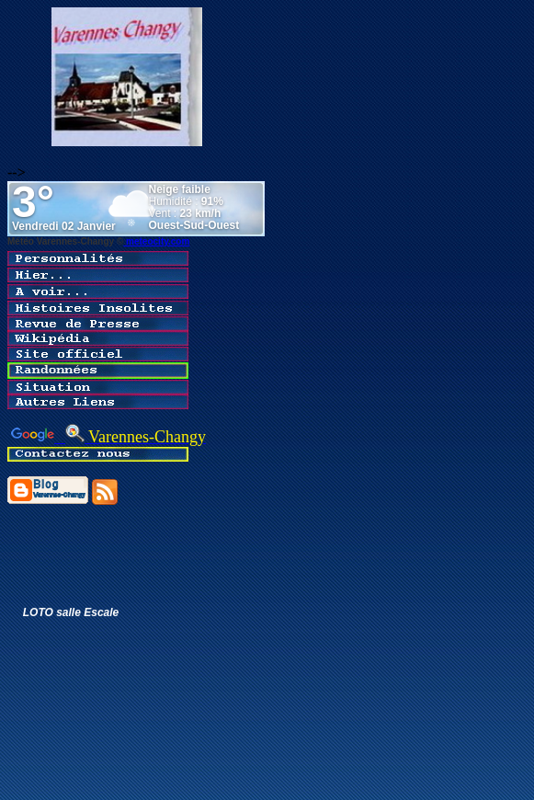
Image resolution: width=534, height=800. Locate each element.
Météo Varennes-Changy (60, 241)
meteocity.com (156, 241)
